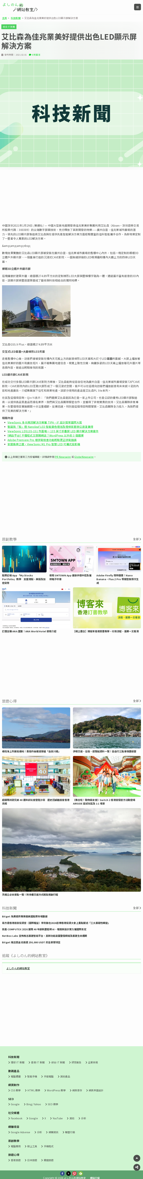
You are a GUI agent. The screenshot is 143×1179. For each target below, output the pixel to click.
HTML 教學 (33, 1090)
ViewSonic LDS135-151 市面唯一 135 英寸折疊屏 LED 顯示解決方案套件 (53, 431)
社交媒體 (13, 1113)
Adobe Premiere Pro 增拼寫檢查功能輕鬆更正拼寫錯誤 (42, 440)
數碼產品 (13, 1071)
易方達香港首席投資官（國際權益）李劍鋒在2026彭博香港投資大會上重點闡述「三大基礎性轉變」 (56, 923)
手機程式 (49, 1146)
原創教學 (13, 1141)
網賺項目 (13, 1127)
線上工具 (32, 1146)
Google (15, 1104)
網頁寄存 (77, 1090)
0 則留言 (36, 54)
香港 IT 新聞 (38, 1062)
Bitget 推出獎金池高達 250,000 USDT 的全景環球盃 (31, 942)
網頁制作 (13, 1085)
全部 (136, 539)
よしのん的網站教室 (18, 968)
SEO (11, 1099)
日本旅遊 (32, 1160)
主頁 (4, 18)
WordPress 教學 (56, 1090)
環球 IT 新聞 (17, 1062)
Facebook (16, 1118)
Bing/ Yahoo (33, 1104)
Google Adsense (20, 1132)
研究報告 (76, 1062)
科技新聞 (16, 18)
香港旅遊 (16, 1160)
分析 (83, 1118)
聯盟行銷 (70, 1132)
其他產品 (65, 1076)
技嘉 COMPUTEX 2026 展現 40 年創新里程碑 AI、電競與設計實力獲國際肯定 (44, 929)
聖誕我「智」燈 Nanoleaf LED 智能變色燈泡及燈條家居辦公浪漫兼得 (50, 427)
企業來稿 (93, 1062)
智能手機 (32, 1076)
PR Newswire (63, 457)
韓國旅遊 (49, 1160)
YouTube (58, 1118)
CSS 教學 (16, 1090)
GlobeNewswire (84, 457)
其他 (72, 1118)
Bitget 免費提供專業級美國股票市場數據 (24, 916)
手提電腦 (49, 1076)
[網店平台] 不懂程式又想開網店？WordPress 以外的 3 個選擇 (46, 435)
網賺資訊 (53, 1132)
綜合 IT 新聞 (9, 26)
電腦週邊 (16, 1076)
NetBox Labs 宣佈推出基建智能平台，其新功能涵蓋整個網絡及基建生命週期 (44, 935)
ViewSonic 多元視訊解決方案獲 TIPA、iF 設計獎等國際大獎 (45, 422)
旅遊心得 (13, 1155)
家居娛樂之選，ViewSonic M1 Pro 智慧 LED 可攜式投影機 (44, 444)
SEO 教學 (53, 1104)
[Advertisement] (71, 197)
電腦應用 (16, 1146)
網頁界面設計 (96, 1090)
